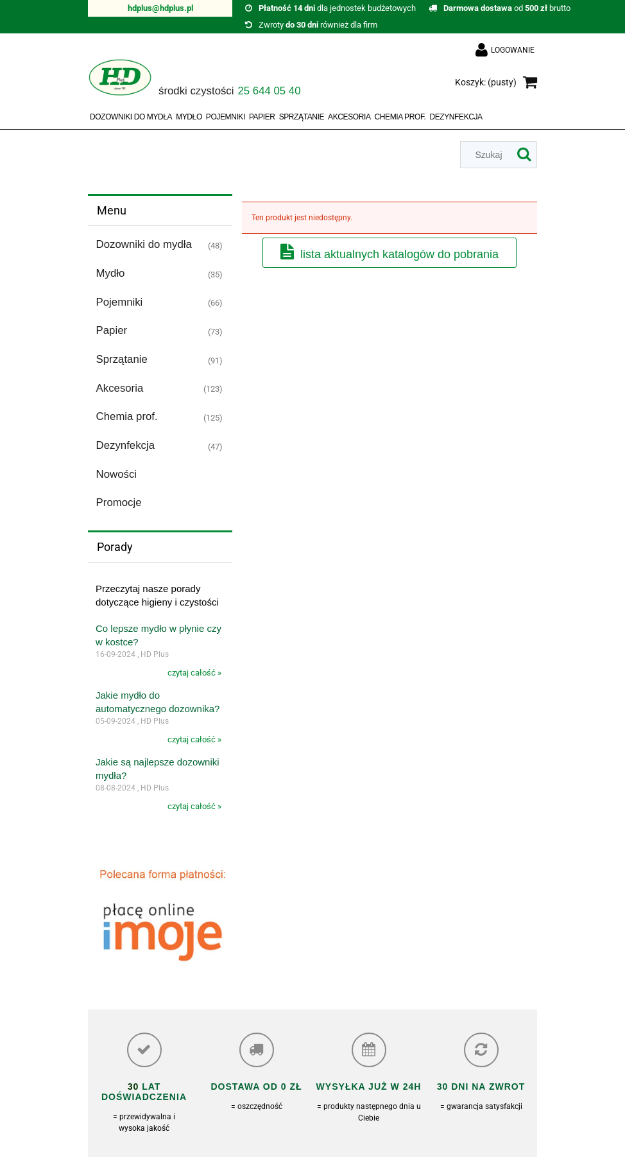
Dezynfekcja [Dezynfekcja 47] (125, 445)
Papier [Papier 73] (112, 330)
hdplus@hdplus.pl (160, 8)
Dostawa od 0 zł (256, 1086)
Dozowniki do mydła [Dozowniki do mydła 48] (144, 244)
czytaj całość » (194, 672)
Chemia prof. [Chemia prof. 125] (127, 416)
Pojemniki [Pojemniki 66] (119, 302)
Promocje (119, 502)
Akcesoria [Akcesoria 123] (120, 388)
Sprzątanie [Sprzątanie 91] (122, 359)
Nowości (116, 474)
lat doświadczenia (144, 1091)
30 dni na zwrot (481, 1086)
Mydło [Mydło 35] (110, 273)
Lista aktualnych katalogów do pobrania (399, 254)
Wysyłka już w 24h (369, 1086)
